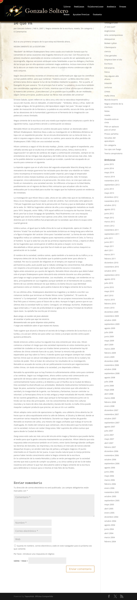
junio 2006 (109, 471)
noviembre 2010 (111, 266)
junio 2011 (109, 242)
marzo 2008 (109, 398)
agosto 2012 (109, 209)
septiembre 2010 (111, 275)
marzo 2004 (109, 537)
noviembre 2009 (111, 316)
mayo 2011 (109, 246)
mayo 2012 (109, 217)
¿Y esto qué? (109, 27)
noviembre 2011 (111, 230)
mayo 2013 (109, 193)
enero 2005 (109, 512)
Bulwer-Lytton (110, 43)
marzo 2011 (109, 254)
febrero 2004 (110, 541)
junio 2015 (109, 164)
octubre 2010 (110, 271)
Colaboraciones (95, 7)
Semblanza (79, 7)
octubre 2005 (110, 496)
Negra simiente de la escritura (59, 28)
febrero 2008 (110, 402)
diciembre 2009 (111, 312)
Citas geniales (110, 55)
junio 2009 (109, 336)
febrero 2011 (110, 258)
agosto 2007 (109, 426)
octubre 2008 (110, 369)
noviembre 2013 (111, 180)
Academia (111, 7)
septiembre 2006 (111, 463)
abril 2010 (108, 295)
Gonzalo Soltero (24, 28)
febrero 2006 (110, 484)
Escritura (108, 63)
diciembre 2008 (111, 361)
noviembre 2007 (111, 414)
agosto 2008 (109, 377)
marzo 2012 (109, 221)
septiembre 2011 (111, 234)
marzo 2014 (109, 176)
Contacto (97, 15)
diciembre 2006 (111, 451)
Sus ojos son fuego (112, 149)
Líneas (107, 91)
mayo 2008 (109, 389)
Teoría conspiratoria (113, 153)
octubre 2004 (110, 521)
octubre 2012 (110, 205)
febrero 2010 (110, 303)
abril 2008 (108, 394)
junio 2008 (109, 385)
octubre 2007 (110, 418)
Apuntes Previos (81, 15)
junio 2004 (109, 529)
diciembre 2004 (111, 517)
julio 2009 (108, 332)
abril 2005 (108, 508)
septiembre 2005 (111, 500)
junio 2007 (109, 435)
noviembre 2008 (111, 365)
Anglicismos (109, 31)
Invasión (108, 83)
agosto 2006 (109, 467)
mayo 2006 (109, 476)
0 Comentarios (20, 31)
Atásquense (109, 39)
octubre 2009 (110, 320)
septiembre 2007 (111, 422)
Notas (107, 111)
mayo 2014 (109, 172)
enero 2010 (109, 307)
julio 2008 (108, 381)
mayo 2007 (109, 439)
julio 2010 (108, 283)
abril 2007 (108, 443)
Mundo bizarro (111, 99)
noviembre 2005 (111, 492)
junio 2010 (109, 287)
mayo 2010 (109, 291)
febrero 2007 (110, 447)
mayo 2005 (109, 504)
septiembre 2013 (111, 184)
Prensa (122, 7)
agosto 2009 (109, 328)
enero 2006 (109, 488)
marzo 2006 (109, 480)
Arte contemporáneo (113, 35)
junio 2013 (109, 189)
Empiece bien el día (113, 59)
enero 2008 (109, 406)
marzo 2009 (109, 348)
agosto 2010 (109, 279)
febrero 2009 (110, 353)
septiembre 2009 (111, 324)
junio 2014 (109, 168)
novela (77, 28)
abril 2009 (108, 344)
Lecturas (108, 87)
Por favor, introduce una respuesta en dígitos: (34, 554)
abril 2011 (108, 250)
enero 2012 (109, 225)
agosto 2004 (109, 525)
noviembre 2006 (111, 455)
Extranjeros (109, 68)
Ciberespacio (110, 47)
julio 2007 (108, 430)
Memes (66, 15)
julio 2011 (108, 238)
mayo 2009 (109, 340)
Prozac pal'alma (111, 134)
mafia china (109, 95)
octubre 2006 (110, 459)
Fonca (107, 72)
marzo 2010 (109, 299)
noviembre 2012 (111, 201)
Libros (67, 7)
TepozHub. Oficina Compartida (39, 596)
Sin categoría (86, 28)
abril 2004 (108, 533)
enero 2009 (109, 357)
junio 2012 (109, 213)
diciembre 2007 (111, 410)
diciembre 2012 (111, 197)
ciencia (107, 51)
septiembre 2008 (111, 373)
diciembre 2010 (111, 262)
